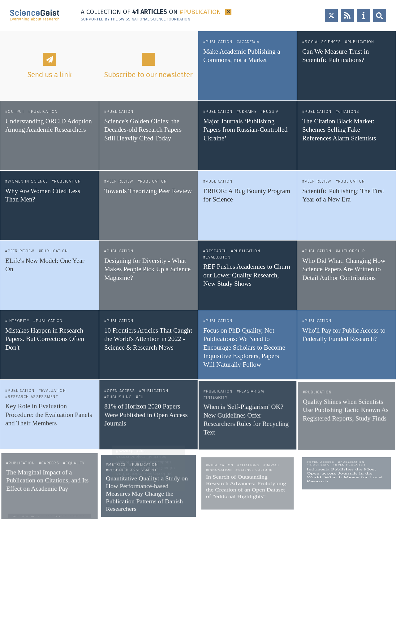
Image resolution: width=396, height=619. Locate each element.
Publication (219, 41)
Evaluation (218, 257)
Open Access (127, 357)
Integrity (19, 323)
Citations (348, 111)
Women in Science (28, 181)
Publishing (126, 353)
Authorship (351, 252)
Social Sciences (323, 41)
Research (216, 251)
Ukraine (247, 111)
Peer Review (120, 181)
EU (143, 353)
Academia (249, 41)
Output (16, 111)
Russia (270, 111)
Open (379, 15)
